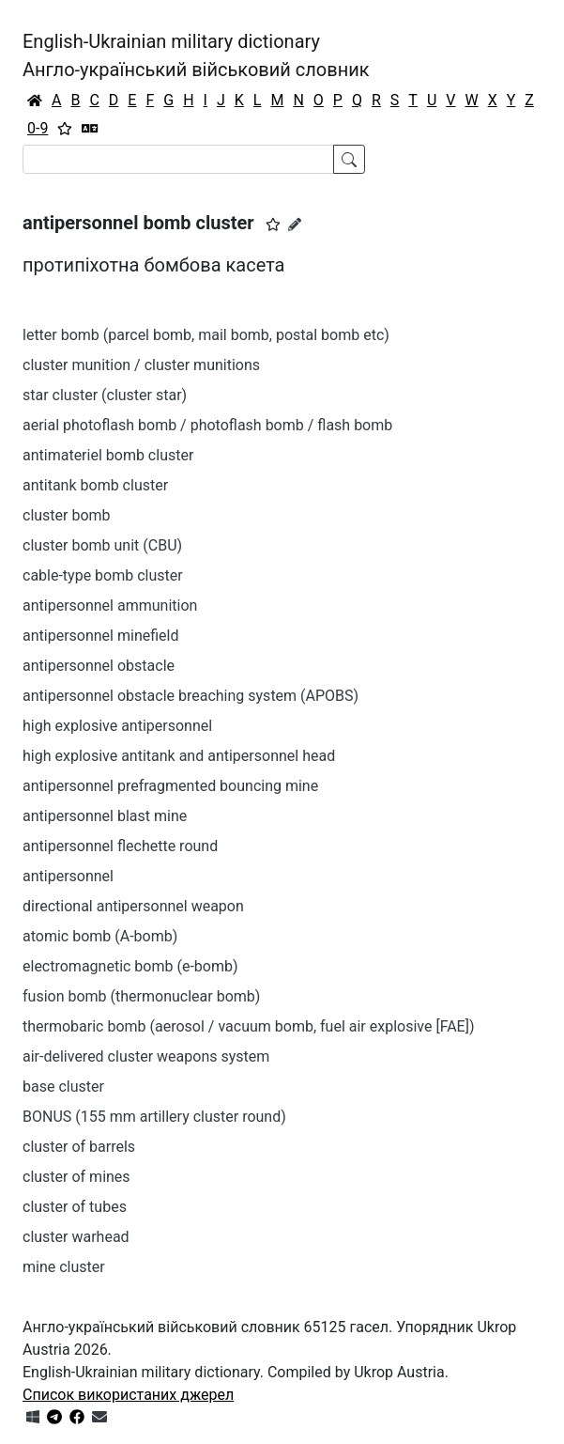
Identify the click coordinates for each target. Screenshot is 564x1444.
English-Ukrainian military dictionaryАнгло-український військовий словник (196, 55)
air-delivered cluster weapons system (146, 1056)
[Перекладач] (90, 128)
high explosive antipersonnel (117, 726)
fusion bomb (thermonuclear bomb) (141, 996)
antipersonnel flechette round (120, 846)
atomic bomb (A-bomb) (100, 936)
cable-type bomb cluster (103, 575)
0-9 (37, 128)
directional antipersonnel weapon (133, 906)
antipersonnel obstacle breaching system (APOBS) (190, 696)
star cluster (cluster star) (105, 395)
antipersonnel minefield (100, 635)
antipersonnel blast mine (105, 816)
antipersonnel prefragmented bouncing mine (170, 786)
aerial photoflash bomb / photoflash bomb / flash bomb (207, 425)
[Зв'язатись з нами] (99, 1417)
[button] (273, 224)
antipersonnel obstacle (99, 666)
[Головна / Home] (35, 100)
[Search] (178, 159)
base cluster (63, 1086)
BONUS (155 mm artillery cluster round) (154, 1117)
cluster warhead (76, 1237)
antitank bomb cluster (95, 485)
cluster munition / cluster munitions (141, 365)
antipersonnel (68, 876)
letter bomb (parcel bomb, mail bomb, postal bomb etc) (206, 335)
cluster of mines (76, 1177)
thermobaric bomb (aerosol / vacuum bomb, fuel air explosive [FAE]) (249, 1026)
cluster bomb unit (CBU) (102, 545)
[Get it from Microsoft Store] (32, 1417)
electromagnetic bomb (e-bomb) (130, 966)
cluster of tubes (75, 1207)
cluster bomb (67, 515)
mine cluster (64, 1267)
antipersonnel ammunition (110, 605)
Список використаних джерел (128, 1395)
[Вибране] (65, 128)
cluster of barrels (79, 1147)
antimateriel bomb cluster (108, 455)
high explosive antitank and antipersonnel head (179, 756)
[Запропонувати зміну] (294, 224)
